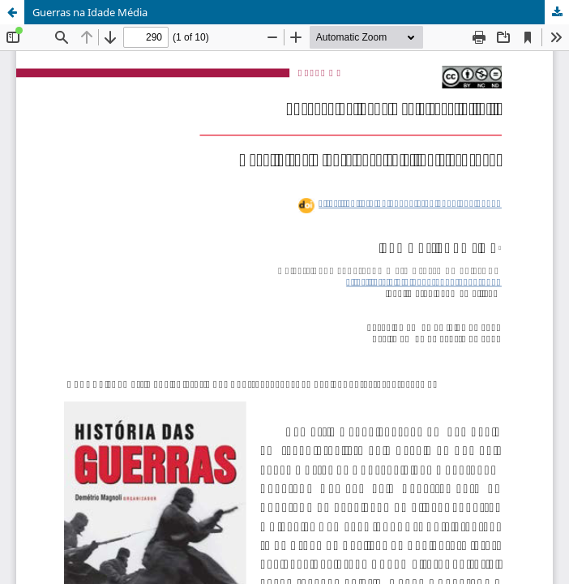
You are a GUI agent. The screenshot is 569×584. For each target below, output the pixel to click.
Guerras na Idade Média (90, 12)
